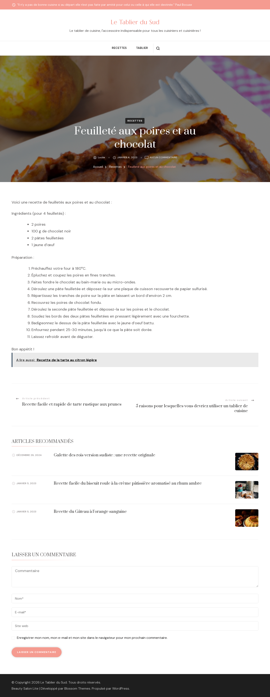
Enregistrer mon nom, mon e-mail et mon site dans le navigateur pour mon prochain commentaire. (92, 637)
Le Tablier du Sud (135, 22)
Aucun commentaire (163, 157)
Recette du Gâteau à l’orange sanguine (90, 511)
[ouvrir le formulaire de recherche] (158, 48)
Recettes (119, 48)
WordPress (120, 688)
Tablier (142, 48)
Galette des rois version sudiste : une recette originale (104, 455)
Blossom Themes (77, 688)
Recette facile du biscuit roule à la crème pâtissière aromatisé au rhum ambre (128, 483)
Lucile (101, 157)
